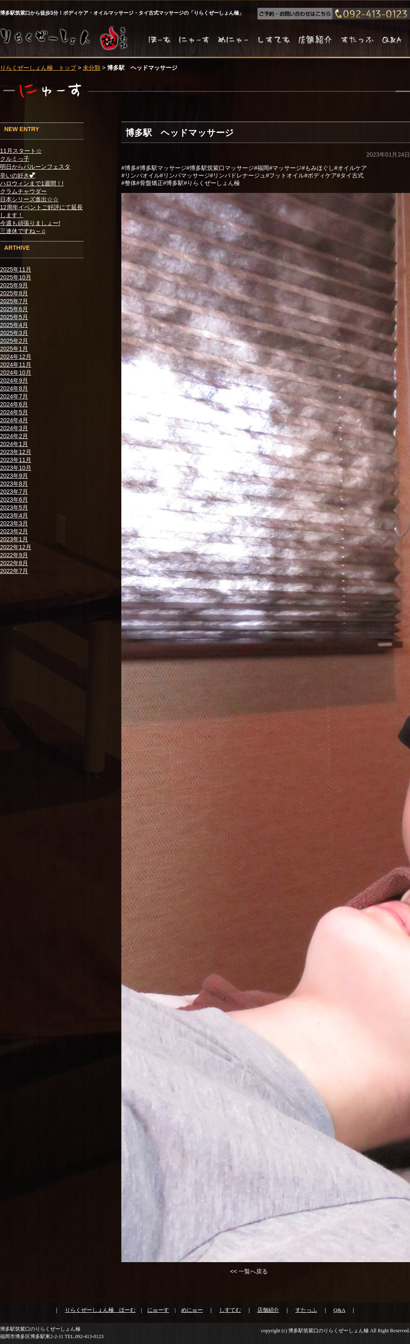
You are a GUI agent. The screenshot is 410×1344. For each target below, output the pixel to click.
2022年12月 (15, 547)
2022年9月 (14, 555)
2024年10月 (15, 372)
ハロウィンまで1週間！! (32, 183)
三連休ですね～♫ (23, 231)
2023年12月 (15, 452)
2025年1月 (14, 348)
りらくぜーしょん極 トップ (38, 67)
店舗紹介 (268, 1310)
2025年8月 (14, 293)
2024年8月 (14, 388)
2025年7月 (14, 301)
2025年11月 (15, 269)
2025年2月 (14, 340)
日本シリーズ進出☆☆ (29, 199)
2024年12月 (15, 356)
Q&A (339, 1310)
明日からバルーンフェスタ (35, 166)
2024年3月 (14, 428)
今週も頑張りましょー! (30, 223)
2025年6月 (14, 309)
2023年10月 (15, 467)
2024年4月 (14, 420)
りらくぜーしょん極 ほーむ (100, 1310)
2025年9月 (14, 285)
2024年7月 (14, 396)
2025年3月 (14, 333)
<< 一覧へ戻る (249, 1271)
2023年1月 (14, 539)
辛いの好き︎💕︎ (17, 175)
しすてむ (230, 1310)
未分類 (91, 67)
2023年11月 (15, 459)
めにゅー (192, 1310)
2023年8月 (14, 483)
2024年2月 (14, 436)
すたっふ (306, 1310)
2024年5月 (14, 412)
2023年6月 (14, 499)
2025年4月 (14, 325)
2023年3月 (14, 523)
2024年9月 (14, 380)
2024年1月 (14, 444)
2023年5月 (14, 507)
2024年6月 (14, 404)
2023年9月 (14, 475)
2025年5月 (14, 317)
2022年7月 (14, 571)
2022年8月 (14, 563)
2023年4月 (14, 515)
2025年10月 (15, 277)
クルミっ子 (14, 158)
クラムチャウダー (23, 191)
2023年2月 (14, 531)
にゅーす (158, 1310)
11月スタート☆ (21, 150)
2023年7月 (14, 491)
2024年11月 (15, 364)
